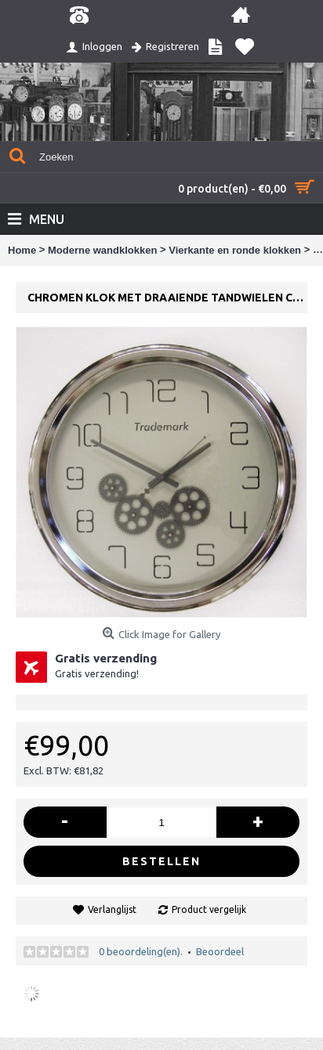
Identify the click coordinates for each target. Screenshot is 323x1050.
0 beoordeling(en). (141, 951)
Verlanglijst (112, 909)
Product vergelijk (209, 909)
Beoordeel (220, 951)
